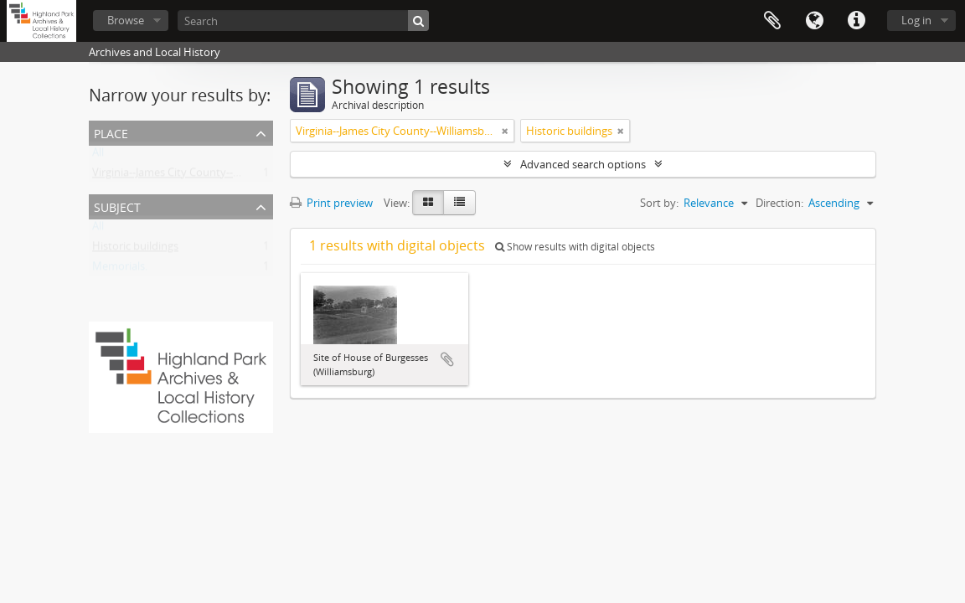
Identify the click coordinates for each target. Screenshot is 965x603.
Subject (117, 205)
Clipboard (772, 21)
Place (111, 132)
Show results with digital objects (575, 247)
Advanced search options (583, 164)
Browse (125, 20)
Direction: (779, 202)
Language (814, 21)
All (98, 155)
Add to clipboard (447, 359)
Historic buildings (135, 249)
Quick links (856, 21)
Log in (916, 20)
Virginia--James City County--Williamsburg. (196, 175)
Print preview (331, 202)
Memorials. (119, 269)
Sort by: (659, 202)
